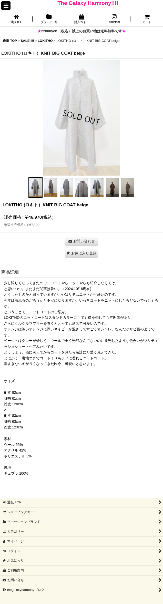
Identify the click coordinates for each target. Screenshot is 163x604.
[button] (6, 5)
